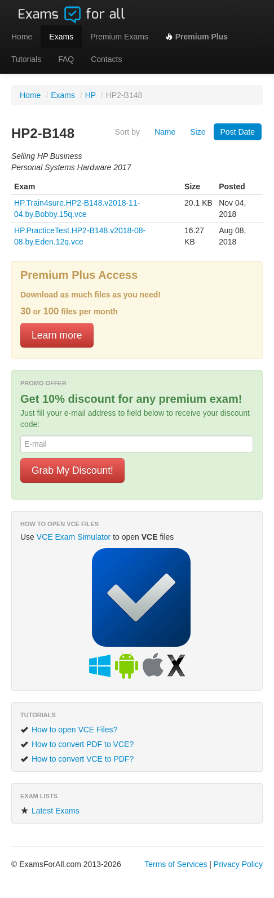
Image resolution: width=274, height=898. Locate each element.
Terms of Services (175, 864)
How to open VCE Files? (68, 729)
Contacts (106, 59)
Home (21, 36)
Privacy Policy (238, 864)
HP (90, 95)
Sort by (127, 131)
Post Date (237, 131)
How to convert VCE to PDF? (77, 758)
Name (164, 131)
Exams (61, 36)
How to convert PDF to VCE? (77, 744)
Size (197, 131)
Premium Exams (119, 36)
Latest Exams (49, 810)
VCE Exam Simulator (74, 536)
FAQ (66, 59)
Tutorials (26, 59)
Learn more (57, 335)
